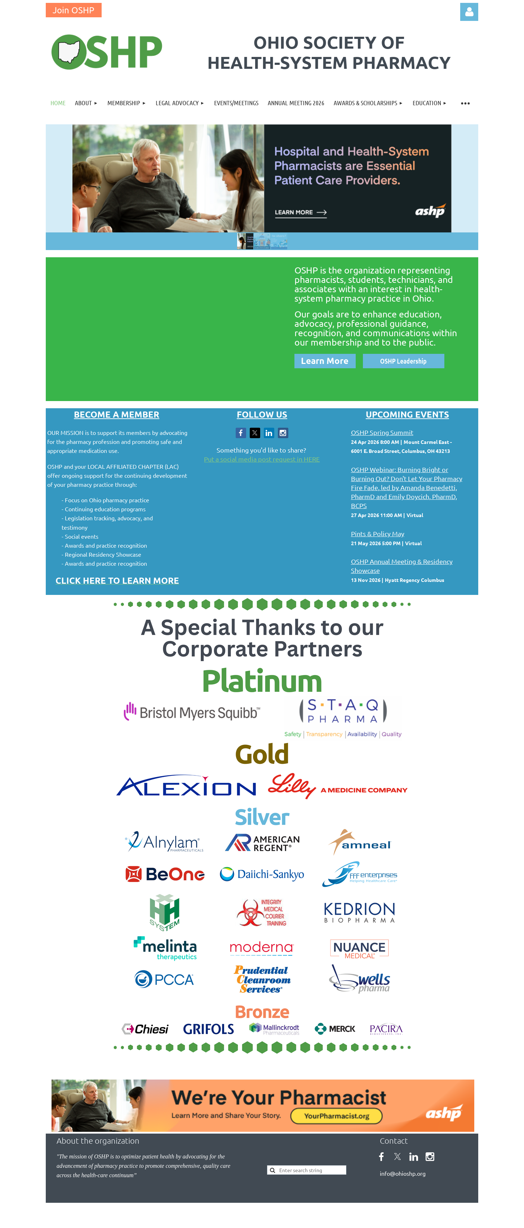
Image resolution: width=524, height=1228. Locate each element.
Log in (469, 12)
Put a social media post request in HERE (262, 459)
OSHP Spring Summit (382, 432)
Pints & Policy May (377, 533)
